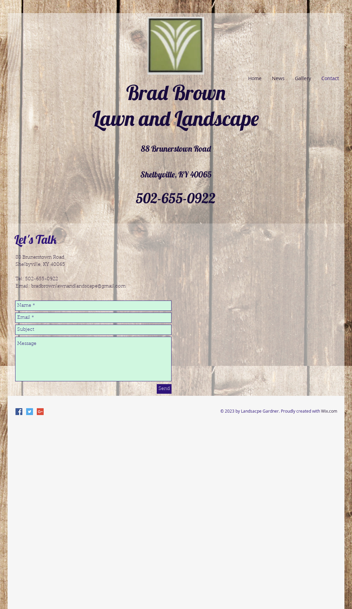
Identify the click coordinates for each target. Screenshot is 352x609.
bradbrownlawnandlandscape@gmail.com (78, 286)
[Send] (164, 389)
